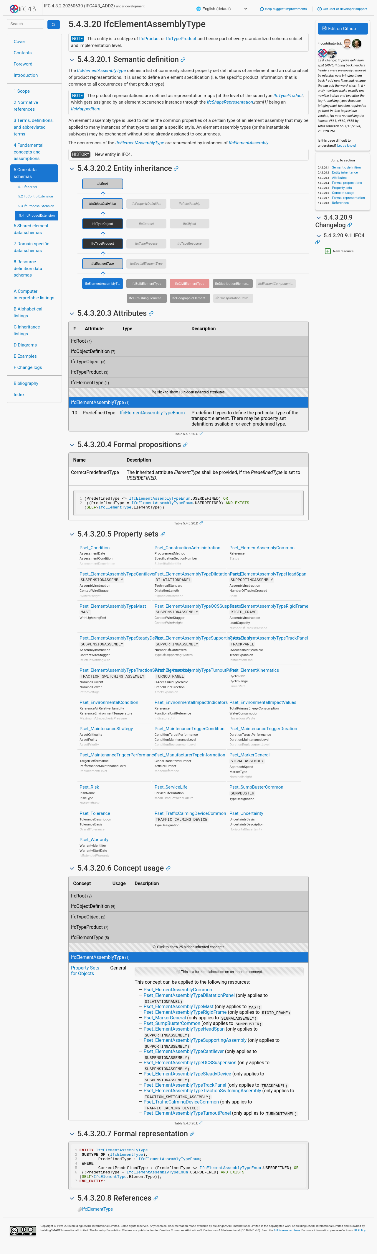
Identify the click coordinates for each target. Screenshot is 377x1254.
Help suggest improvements (283, 9)
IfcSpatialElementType (146, 263)
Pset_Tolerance (95, 816)
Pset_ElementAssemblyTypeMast (113, 609)
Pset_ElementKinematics (254, 673)
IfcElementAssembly (248, 142)
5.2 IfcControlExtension (35, 196)
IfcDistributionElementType (234, 284)
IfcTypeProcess (146, 243)
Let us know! (346, 145)
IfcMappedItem (85, 109)
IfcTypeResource (190, 243)
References (340, 203)
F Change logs (28, 367)
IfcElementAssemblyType (101, 70)
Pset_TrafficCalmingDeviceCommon (190, 816)
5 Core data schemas (25, 173)
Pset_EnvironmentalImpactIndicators (191, 705)
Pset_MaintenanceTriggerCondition (189, 731)
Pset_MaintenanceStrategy (106, 731)
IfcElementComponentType (277, 284)
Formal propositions (346, 183)
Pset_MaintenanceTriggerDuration (263, 731)
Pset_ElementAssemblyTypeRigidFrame (268, 609)
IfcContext (146, 224)
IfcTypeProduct (181, 38)
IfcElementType (102, 263)
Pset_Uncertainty (246, 816)
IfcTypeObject (102, 224)
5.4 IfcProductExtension (37, 215)
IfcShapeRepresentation (230, 102)
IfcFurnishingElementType (148, 298)
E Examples (25, 356)
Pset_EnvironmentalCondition (109, 705)
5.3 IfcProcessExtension (36, 206)
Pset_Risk (89, 789)
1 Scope (22, 91)
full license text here (287, 1240)
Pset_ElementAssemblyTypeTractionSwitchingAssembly (135, 673)
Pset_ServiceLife (171, 789)
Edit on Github (339, 28)
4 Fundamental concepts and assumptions (29, 152)
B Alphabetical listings (28, 312)
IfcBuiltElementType (146, 284)
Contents (23, 52)
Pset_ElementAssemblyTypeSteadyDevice (121, 640)
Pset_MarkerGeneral (249, 757)
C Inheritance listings (27, 330)
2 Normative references (26, 106)
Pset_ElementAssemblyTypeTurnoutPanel (196, 673)
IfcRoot (102, 184)
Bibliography (26, 383)
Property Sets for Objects (85, 973)
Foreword (23, 64)
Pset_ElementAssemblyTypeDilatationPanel (198, 576)
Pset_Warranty (94, 842)
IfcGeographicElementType (191, 298)
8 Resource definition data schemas (28, 268)
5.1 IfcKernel (27, 187)
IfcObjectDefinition (102, 204)
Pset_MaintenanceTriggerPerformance (118, 757)
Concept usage (342, 193)
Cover (19, 41)
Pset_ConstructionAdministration (187, 550)
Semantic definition (346, 167)
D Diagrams (25, 345)
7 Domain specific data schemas (31, 247)
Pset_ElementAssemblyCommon (262, 550)
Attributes (339, 178)
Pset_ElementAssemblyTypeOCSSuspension (199, 609)
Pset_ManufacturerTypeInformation (190, 757)
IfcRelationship (189, 204)
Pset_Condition (95, 550)
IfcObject (189, 224)
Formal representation (348, 198)
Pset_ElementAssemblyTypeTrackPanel (268, 640)
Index (19, 394)
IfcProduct (149, 38)
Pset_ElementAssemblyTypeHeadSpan (267, 576)
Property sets (341, 188)
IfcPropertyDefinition (146, 204)
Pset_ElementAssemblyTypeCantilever (118, 576)
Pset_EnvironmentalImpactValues (262, 705)
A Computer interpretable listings (34, 295)
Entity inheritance (344, 172)
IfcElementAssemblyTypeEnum (152, 413)
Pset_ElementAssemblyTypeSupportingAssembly (203, 640)
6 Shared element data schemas (31, 229)
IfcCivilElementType (189, 284)
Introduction (26, 75)
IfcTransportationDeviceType (234, 298)
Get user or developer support (342, 9)
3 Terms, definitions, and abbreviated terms (34, 127)
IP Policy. (360, 1240)
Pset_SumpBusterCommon (256, 789)
